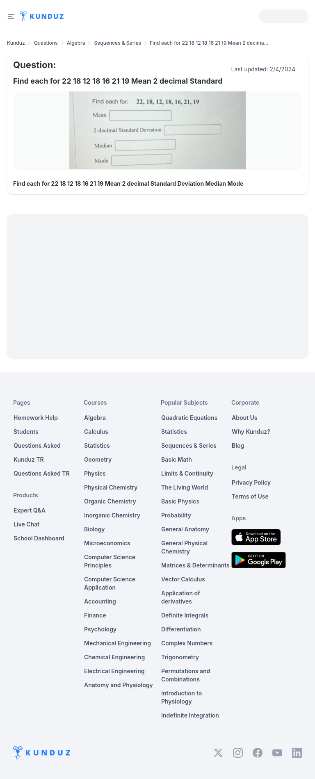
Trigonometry (180, 657)
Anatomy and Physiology (118, 684)
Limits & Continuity (187, 473)
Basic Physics (180, 501)
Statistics (97, 445)
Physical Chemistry (111, 487)
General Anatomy (185, 529)
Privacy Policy (251, 482)
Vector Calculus (183, 579)
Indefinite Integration (190, 715)
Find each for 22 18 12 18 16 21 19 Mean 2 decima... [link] (209, 43)
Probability (176, 515)
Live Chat (26, 524)
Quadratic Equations (189, 417)
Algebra (76, 43)
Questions (46, 43)
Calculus (96, 431)
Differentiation (181, 629)
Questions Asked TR (42, 473)
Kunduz (16, 43)
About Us (244, 417)
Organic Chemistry (110, 501)
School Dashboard (39, 538)
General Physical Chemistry (184, 547)
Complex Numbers (186, 643)
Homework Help (36, 417)
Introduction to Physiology (181, 697)
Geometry (98, 459)
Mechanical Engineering (117, 643)
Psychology (100, 629)
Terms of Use (250, 496)
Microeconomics (107, 543)
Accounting (100, 601)
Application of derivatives (180, 597)
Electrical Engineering (114, 670)
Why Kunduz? (251, 431)
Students (26, 431)
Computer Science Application (109, 583)
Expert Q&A (30, 510)
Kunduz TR (29, 459)
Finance (95, 615)
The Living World (184, 487)
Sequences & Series (117, 43)
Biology (94, 529)
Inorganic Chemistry (112, 515)
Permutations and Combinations (185, 675)
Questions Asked (37, 445)
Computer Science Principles (109, 561)
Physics (95, 473)
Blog (238, 445)
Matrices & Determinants (195, 565)
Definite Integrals (185, 615)
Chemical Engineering (114, 657)
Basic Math (176, 459)
